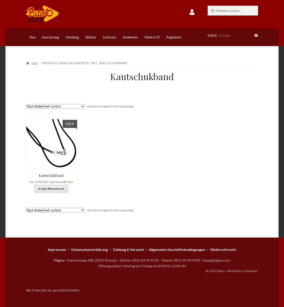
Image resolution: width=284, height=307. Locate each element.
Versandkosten (64, 182)
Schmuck (109, 37)
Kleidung (72, 37)
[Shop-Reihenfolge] (55, 106)
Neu (32, 37)
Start (34, 63)
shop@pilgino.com (216, 260)
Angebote (173, 37)
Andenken (130, 37)
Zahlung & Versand (128, 249)
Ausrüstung (50, 37)
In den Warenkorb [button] (51, 188)
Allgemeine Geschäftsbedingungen (177, 249)
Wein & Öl (152, 37)
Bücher (91, 37)
